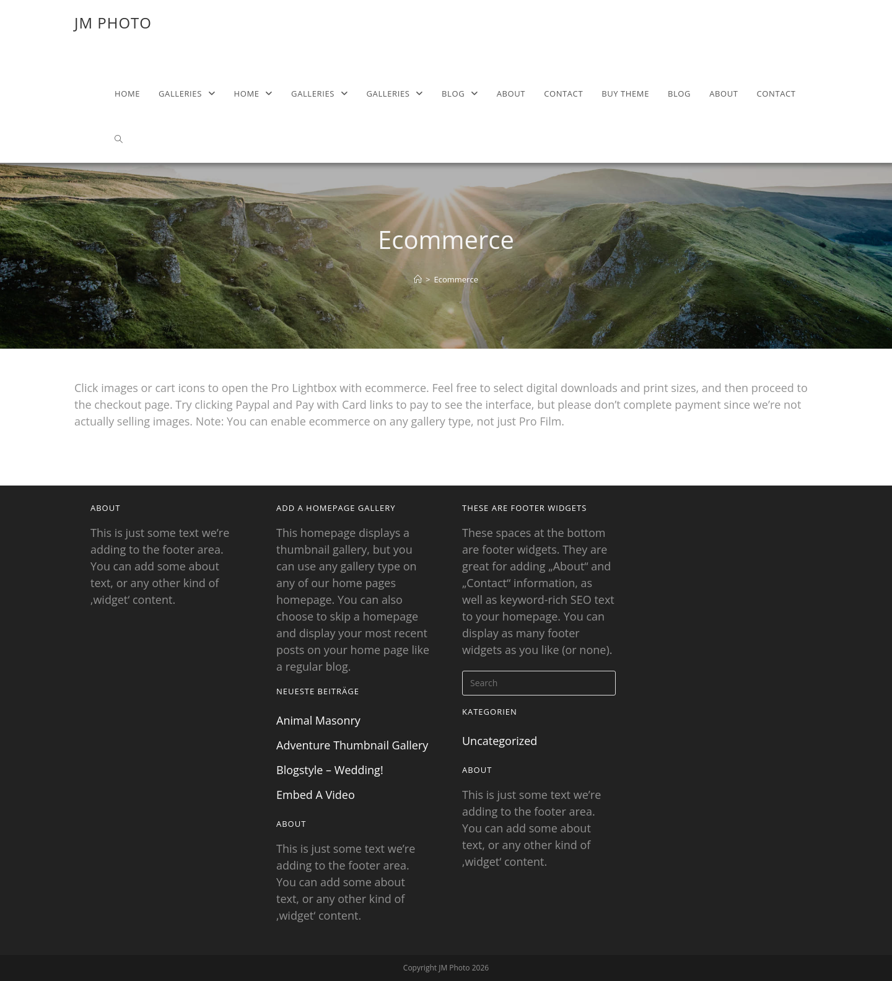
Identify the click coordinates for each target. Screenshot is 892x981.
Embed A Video (315, 794)
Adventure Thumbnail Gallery (352, 745)
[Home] (418, 279)
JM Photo (113, 22)
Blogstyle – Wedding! (329, 769)
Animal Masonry (318, 720)
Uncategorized (499, 740)
